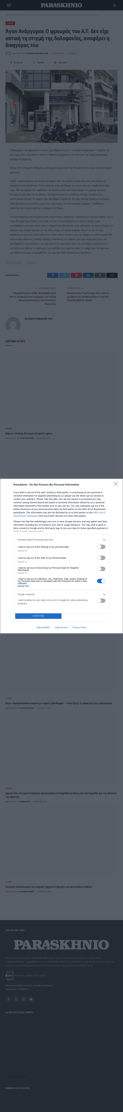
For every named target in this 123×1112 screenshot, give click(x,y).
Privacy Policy (79, 627)
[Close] (117, 485)
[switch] (101, 547)
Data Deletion (43, 627)
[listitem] (61, 539)
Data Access (61, 627)
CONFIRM (38, 616)
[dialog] (61, 556)
